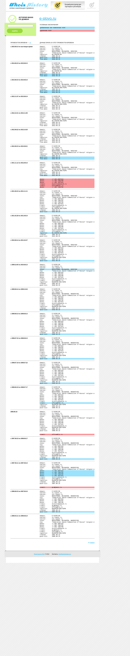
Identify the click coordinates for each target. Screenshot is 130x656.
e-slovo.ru (47, 18)
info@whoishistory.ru (65, 647)
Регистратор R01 (39, 647)
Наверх (91, 636)
